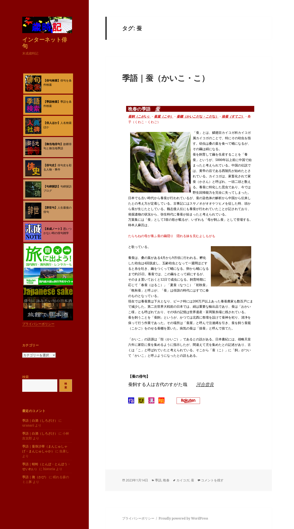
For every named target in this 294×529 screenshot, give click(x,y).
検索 (25, 377)
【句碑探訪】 (51, 186)
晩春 (166, 480)
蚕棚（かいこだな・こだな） (198, 116)
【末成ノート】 (53, 229)
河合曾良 (205, 384)
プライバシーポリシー (38, 324)
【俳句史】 (50, 165)
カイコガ (182, 480)
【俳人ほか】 (51, 123)
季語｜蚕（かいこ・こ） (165, 77)
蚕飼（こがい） (139, 116)
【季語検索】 (51, 102)
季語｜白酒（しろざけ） (40, 420)
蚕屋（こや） (163, 116)
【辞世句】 (50, 207)
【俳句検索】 (51, 80)
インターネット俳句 (44, 43)
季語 (158, 480)
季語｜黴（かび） (35, 477)
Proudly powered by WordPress (183, 518)
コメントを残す (212, 480)
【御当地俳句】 (53, 144)
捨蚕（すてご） (233, 116)
